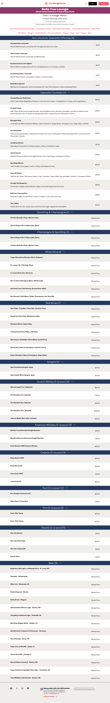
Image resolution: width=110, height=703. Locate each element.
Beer (90, 33)
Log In (92, 3)
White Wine (96, 29)
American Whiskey (54, 33)
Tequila (83, 33)
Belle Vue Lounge (55, 9)
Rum (72, 33)
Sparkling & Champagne (61, 29)
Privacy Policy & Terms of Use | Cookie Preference (84, 689)
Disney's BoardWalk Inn (46, 11)
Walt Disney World (66, 11)
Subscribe (103, 3)
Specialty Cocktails (44, 29)
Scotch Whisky (40, 33)
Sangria (31, 33)
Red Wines (22, 33)
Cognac (66, 33)
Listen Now (51, 696)
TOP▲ (77, 37)
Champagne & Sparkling (81, 29)
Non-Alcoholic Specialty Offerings (22, 29)
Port (77, 33)
